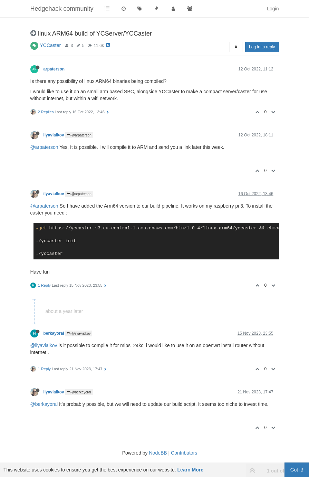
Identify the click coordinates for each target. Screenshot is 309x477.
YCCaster (50, 45)
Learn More (190, 470)
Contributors (184, 453)
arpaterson (54, 69)
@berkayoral (79, 392)
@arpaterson (79, 135)
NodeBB (158, 453)
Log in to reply (262, 47)
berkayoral (54, 333)
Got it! (296, 470)
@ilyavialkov (79, 333)
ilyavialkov (54, 135)
